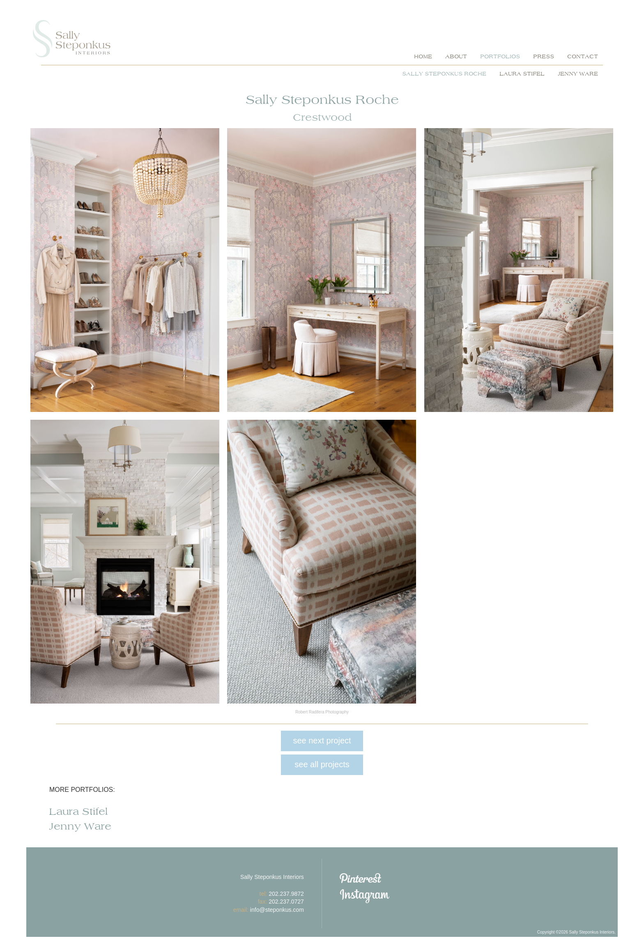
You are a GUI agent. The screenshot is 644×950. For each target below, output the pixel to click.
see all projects (321, 764)
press (543, 57)
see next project (322, 740)
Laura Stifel (522, 74)
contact (582, 57)
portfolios (500, 57)
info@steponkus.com (277, 909)
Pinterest (400, 878)
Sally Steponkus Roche (444, 74)
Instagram (400, 896)
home (423, 57)
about (456, 57)
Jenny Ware (578, 74)
